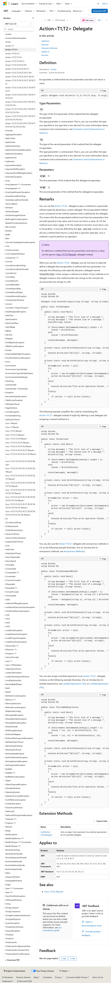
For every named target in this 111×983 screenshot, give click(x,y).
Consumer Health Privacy (76, 977)
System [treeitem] (8, 34)
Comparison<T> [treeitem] (12, 257)
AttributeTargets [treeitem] (12, 211)
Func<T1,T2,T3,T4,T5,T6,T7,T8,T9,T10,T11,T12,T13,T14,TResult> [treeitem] (20, 499)
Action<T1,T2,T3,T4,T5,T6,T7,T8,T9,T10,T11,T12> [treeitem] (20, 96)
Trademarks (7, 981)
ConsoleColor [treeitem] (10, 273)
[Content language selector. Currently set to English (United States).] (14, 971)
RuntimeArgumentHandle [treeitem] (15, 857)
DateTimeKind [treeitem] (11, 319)
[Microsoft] (5, 3)
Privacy (58, 977)
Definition (45, 41)
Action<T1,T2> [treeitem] (11, 49)
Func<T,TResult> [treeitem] (12, 427)
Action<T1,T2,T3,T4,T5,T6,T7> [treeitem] (17, 69)
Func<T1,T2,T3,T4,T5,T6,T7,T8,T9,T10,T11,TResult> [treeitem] (20, 477)
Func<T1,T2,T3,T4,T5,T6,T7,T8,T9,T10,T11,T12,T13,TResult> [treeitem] (20, 492)
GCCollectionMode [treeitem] (13, 522)
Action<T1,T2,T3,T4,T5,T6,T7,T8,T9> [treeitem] (20, 76)
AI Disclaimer (7, 977)
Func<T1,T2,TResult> (67, 254)
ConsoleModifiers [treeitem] (12, 284)
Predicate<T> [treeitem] (11, 819)
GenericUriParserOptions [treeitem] (15, 538)
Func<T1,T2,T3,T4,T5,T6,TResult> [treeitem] (18, 446)
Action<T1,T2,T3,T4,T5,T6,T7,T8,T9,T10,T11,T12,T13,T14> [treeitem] (20, 111)
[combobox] (18, 24)
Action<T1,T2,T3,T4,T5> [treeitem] (15, 61)
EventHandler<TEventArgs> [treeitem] (17, 388)
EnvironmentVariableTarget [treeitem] (16, 377)
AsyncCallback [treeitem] (11, 203)
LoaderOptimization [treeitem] (13, 672)
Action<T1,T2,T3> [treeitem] (12, 53)
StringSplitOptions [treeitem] (13, 919)
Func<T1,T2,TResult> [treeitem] (14, 431)
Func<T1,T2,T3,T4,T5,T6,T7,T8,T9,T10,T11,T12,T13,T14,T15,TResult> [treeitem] (20, 506)
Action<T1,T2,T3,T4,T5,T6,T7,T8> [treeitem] (18, 72)
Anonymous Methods (74, 551)
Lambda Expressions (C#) (74, 683)
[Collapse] (33, 18)
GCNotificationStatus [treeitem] (14, 530)
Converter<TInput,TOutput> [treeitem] (17, 307)
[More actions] (106, 20)
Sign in (105, 3)
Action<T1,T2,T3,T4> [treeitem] (13, 57)
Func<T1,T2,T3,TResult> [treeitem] (15, 435)
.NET (49, 20)
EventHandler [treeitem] (10, 384)
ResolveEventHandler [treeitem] (14, 853)
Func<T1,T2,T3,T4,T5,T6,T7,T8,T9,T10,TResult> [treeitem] (20, 470)
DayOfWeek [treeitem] (10, 327)
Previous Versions (23, 977)
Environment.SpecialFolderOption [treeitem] (19, 373)
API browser (60, 20)
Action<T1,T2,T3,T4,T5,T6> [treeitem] (16, 65)
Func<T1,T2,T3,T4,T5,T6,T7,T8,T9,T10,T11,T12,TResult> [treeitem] (20, 484)
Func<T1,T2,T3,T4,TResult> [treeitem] (16, 438)
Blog (36, 977)
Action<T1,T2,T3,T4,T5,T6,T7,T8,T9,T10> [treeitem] (20, 82)
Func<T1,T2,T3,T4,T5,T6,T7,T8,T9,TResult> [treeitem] (20, 463)
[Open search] (98, 3)
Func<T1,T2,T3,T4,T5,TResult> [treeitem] (17, 442)
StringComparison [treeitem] (12, 911)
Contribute (47, 977)
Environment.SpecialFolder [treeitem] (16, 369)
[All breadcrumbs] (41, 20)
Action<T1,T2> (61, 205)
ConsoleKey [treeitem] (10, 277)
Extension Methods (49, 48)
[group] (74, 349)
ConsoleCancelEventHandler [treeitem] (17, 269)
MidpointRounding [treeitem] (13, 711)
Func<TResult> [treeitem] (11, 423)
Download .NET (99, 11)
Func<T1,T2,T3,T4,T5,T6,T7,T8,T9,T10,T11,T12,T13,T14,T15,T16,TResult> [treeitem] (20, 513)
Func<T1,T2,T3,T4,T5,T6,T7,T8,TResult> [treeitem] (20, 456)
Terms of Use (97, 977)
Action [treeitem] (8, 42)
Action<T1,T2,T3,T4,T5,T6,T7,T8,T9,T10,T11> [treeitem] (20, 89)
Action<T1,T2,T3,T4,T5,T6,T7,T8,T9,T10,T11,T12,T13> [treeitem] (20, 104)
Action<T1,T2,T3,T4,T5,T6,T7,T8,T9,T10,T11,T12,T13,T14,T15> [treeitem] (20, 118)
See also (45, 55)
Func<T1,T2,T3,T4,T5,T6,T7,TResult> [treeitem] (20, 450)
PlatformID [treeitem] (9, 811)
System (53, 69)
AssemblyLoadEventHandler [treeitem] (16, 200)
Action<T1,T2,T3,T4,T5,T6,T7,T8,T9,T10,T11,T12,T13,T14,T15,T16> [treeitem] (20, 125)
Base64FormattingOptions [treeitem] (16, 223)
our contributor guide (52, 929)
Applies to (46, 51)
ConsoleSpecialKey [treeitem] (13, 288)
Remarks (45, 44)
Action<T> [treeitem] (9, 45)
